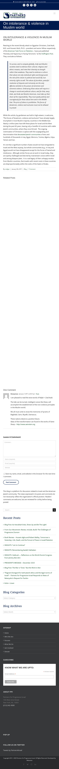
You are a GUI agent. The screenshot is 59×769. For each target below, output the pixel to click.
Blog (25, 169)
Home (6, 633)
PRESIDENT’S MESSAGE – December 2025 (19, 563)
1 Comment (31, 169)
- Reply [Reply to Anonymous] (37, 394)
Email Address (10, 674)
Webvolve (29, 760)
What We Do (8, 644)
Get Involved (8, 648)
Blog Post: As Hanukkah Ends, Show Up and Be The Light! (25, 525)
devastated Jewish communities (29, 134)
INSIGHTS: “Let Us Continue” (14, 545)
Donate (7, 652)
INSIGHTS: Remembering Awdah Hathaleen (20, 550)
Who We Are (8, 637)
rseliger (7, 169)
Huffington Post (47, 54)
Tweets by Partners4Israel (12, 750)
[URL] (29, 467)
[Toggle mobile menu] (55, 13)
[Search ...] (28, 510)
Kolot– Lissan (9, 583)
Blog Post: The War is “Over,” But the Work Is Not (22, 568)
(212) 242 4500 (42, 2)
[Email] (29, 463)
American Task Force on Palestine (20, 51)
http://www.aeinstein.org (26, 424)
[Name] (29, 459)
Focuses (7, 640)
